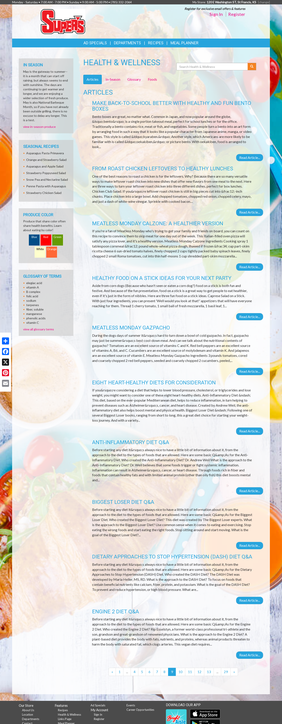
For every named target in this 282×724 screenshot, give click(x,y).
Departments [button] (127, 43)
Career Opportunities (140, 709)
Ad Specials (95, 43)
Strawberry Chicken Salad (43, 193)
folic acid (32, 296)
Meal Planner (185, 43)
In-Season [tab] (113, 79)
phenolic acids (36, 318)
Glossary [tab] (134, 79)
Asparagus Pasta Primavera (45, 153)
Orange (52, 249)
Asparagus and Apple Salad (44, 166)
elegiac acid (34, 283)
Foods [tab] (152, 79)
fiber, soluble (35, 309)
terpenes (32, 305)
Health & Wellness (69, 714)
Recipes (155, 43)
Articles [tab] (92, 79)
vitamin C (32, 322)
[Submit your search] (252, 66)
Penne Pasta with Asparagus (46, 186)
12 (199, 672)
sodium (31, 300)
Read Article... (249, 157)
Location (27, 714)
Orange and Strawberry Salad (46, 160)
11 (190, 672)
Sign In (216, 14)
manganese (34, 314)
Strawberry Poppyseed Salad (46, 173)
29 (226, 672)
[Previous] (112, 672)
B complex (33, 292)
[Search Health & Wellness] (212, 66)
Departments (30, 719)
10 (180, 672)
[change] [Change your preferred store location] (264, 2)
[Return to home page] (62, 21)
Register (236, 14)
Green (57, 237)
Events (130, 705)
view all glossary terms (38, 329)
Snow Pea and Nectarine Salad (47, 179)
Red (45, 237)
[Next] (234, 672)
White (40, 249)
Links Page (64, 719)
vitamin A (32, 287)
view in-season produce (39, 126)
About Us (28, 710)
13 (209, 672)
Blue (34, 237)
